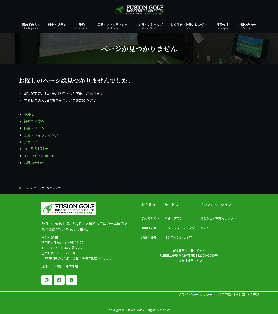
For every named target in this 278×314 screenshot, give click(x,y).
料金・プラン (34, 128)
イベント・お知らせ (39, 155)
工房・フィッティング (41, 134)
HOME (29, 114)
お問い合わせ (34, 162)
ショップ (31, 141)
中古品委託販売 (36, 148)
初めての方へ (34, 121)
